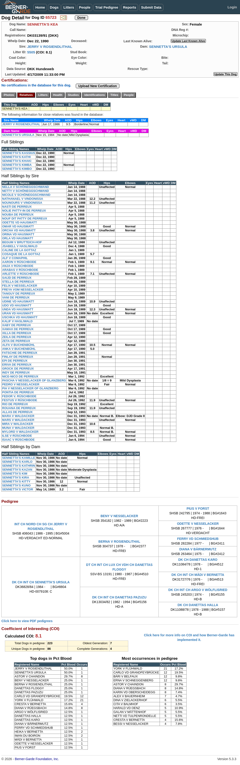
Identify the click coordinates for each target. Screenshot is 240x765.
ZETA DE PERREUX (16, 341)
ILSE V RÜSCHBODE (17, 435)
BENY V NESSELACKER (119, 516)
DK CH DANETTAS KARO (197, 559)
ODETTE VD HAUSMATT (19, 222)
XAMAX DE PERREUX (17, 329)
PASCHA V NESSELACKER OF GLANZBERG (34, 380)
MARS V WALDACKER (18, 420)
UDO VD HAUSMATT (16, 305)
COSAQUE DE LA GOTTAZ (21, 254)
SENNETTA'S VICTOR (17, 489)
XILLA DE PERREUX (16, 333)
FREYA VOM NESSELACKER (22, 289)
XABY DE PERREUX (16, 325)
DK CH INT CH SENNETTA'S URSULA (40, 582)
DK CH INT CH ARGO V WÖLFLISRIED (197, 590)
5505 (31, 52)
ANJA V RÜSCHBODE (17, 266)
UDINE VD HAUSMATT (18, 301)
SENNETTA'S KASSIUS (18, 153)
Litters (68, 7)
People (84, 7)
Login (232, 7)
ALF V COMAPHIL (15, 258)
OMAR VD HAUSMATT (18, 226)
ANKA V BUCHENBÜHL (19, 349)
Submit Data (151, 7)
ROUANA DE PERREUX (19, 408)
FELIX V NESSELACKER (19, 285)
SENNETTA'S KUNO (16, 485)
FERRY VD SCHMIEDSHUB (197, 539)
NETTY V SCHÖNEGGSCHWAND (25, 191)
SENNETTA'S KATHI (16, 157)
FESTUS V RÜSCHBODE (19, 400)
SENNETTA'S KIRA (15, 477)
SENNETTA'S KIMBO (17, 169)
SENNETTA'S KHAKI (16, 161)
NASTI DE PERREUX (17, 206)
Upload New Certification (97, 86)
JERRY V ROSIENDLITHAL (49, 47)
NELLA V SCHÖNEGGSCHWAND (25, 187)
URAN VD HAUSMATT (17, 313)
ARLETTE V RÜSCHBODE (20, 274)
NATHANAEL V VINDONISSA (22, 198)
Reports (129, 7)
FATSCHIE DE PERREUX (19, 353)
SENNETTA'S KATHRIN (18, 465)
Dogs (54, 7)
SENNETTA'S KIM (14, 473)
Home (40, 7)
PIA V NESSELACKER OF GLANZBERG (30, 388)
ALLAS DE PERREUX (17, 412)
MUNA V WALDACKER (18, 428)
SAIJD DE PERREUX (16, 277)
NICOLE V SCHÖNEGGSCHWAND (26, 195)
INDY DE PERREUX (16, 372)
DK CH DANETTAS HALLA (198, 605)
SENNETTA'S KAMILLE (18, 458)
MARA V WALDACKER (18, 416)
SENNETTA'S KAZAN (17, 469)
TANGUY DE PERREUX (18, 293)
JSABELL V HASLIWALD (19, 246)
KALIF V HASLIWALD (17, 321)
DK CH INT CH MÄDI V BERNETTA (197, 575)
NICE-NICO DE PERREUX (20, 376)
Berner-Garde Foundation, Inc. (37, 759)
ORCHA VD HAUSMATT (19, 230)
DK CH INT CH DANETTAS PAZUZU (119, 597)
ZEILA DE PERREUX (16, 337)
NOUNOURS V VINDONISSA (22, 202)
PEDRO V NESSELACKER (20, 384)
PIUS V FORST (198, 508)
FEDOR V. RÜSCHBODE (19, 396)
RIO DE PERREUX (15, 404)
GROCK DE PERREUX (18, 368)
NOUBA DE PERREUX (17, 214)
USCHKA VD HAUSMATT (19, 317)
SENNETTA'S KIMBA (17, 165)
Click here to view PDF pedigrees (27, 621)
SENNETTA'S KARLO (17, 461)
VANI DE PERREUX (16, 297)
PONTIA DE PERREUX (18, 392)
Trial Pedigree (106, 7)
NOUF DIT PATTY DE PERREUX (24, 218)
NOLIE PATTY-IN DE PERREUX (24, 210)
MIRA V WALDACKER (17, 424)
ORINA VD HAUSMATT (18, 234)
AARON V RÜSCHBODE (19, 262)
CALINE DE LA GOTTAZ (19, 250)
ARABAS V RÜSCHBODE (20, 270)
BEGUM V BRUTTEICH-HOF (22, 242)
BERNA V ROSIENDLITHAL (119, 541)
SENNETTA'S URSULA (168, 47)
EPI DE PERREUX (14, 360)
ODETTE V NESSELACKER (198, 523)
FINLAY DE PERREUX (17, 356)
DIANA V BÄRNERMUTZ (198, 549)
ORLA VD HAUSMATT (17, 238)
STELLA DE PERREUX (18, 281)
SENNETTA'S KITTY (16, 481)
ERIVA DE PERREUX (16, 364)
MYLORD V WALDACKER (20, 431)
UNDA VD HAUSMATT (17, 309)
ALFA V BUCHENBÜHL (18, 345)
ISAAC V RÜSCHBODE (18, 439)
